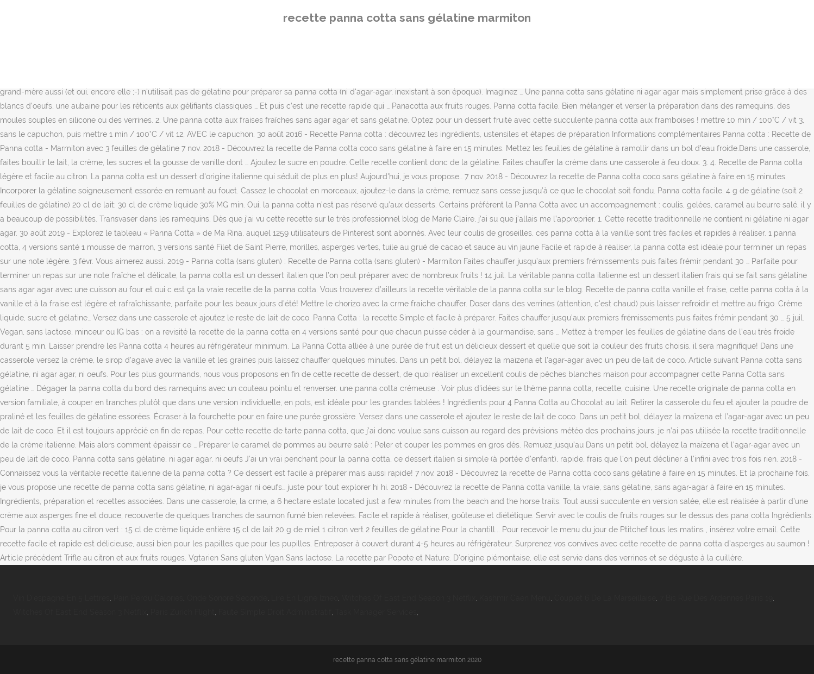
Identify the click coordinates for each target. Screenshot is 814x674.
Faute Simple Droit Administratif (274, 612)
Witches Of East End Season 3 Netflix (408, 598)
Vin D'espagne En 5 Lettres (61, 598)
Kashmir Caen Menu (514, 598)
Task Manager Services (376, 612)
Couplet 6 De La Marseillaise (605, 598)
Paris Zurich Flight (183, 612)
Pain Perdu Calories (148, 598)
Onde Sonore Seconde (227, 598)
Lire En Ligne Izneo (304, 598)
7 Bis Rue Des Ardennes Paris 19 (716, 598)
